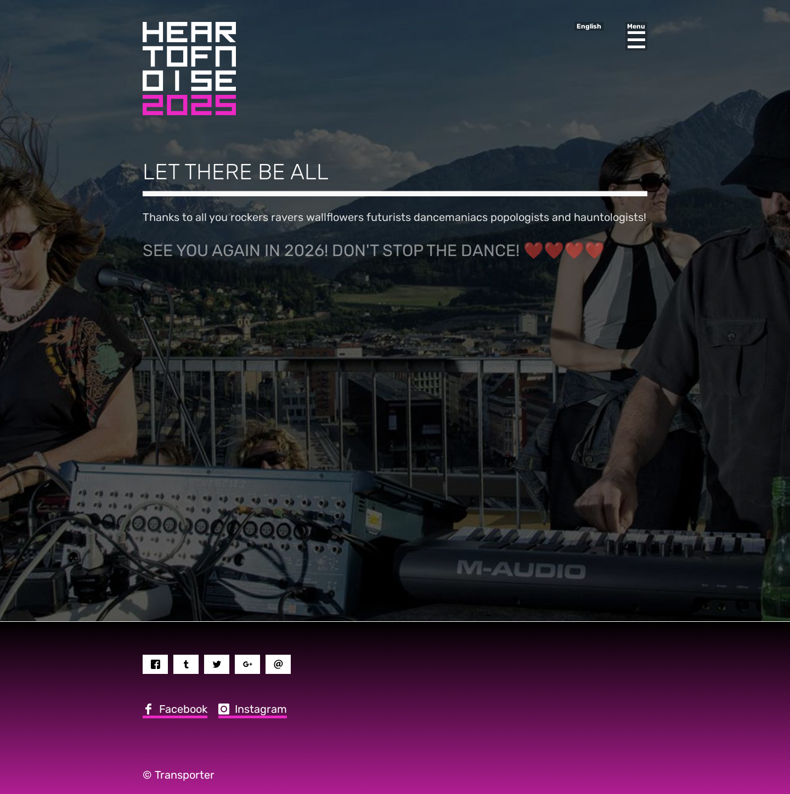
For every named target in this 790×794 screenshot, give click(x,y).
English (589, 26)
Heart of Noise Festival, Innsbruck (189, 68)
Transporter (185, 774)
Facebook (183, 709)
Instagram (261, 709)
